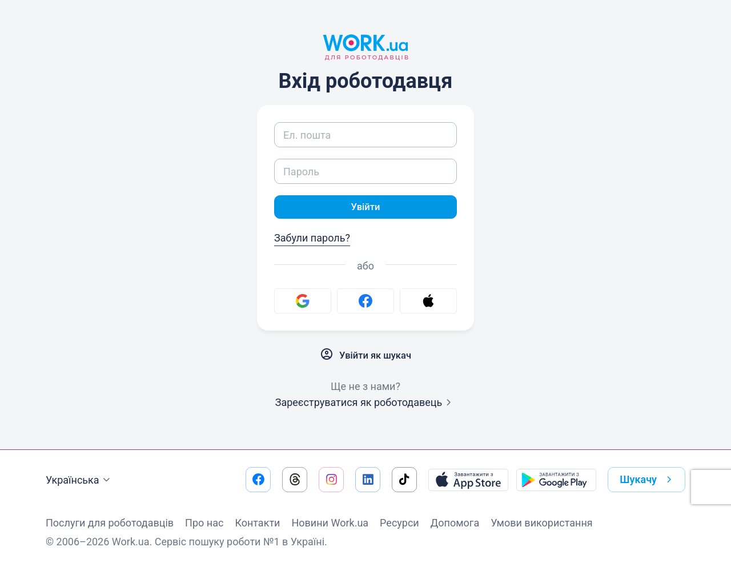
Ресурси (399, 523)
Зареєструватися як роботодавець (365, 404)
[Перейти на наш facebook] (258, 479)
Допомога (455, 523)
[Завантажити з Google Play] (556, 479)
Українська (79, 480)
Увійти (365, 208)
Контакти (257, 523)
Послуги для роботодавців (110, 523)
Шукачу (648, 480)
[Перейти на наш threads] (294, 479)
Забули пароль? (312, 240)
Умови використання (542, 523)
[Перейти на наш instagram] (331, 479)
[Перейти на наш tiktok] (404, 479)
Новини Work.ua (329, 523)
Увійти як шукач (365, 356)
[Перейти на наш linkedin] (367, 479)
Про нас (204, 523)
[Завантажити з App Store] (468, 479)
